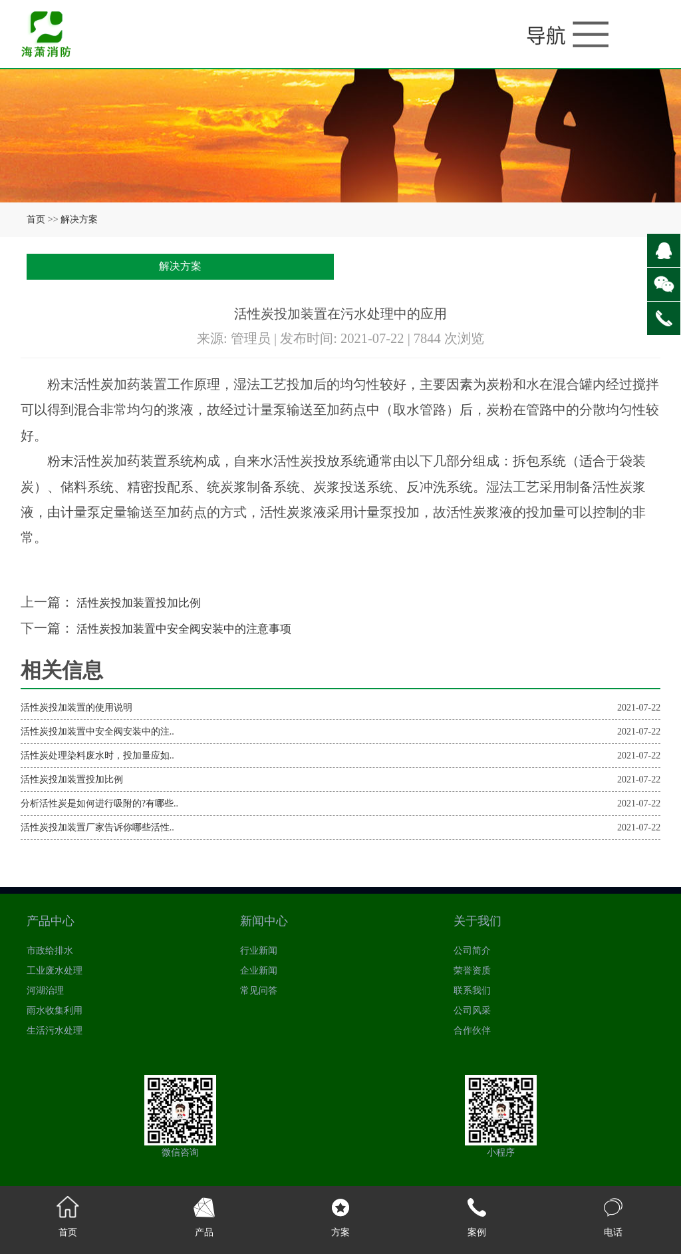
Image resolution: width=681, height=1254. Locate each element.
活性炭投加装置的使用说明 (76, 708)
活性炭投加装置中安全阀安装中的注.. (97, 732)
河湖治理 (45, 991)
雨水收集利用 (54, 1011)
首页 (36, 219)
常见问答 (258, 991)
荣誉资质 (472, 971)
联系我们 (472, 991)
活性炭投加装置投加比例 (148, 602)
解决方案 (79, 219)
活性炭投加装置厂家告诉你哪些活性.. (97, 827)
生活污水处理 (54, 1031)
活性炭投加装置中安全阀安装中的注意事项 (202, 628)
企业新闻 (258, 971)
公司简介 (472, 951)
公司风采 (472, 1011)
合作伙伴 (472, 1031)
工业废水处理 (54, 971)
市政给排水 (50, 951)
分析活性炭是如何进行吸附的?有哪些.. (99, 803)
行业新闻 (258, 951)
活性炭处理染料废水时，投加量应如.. (97, 756)
